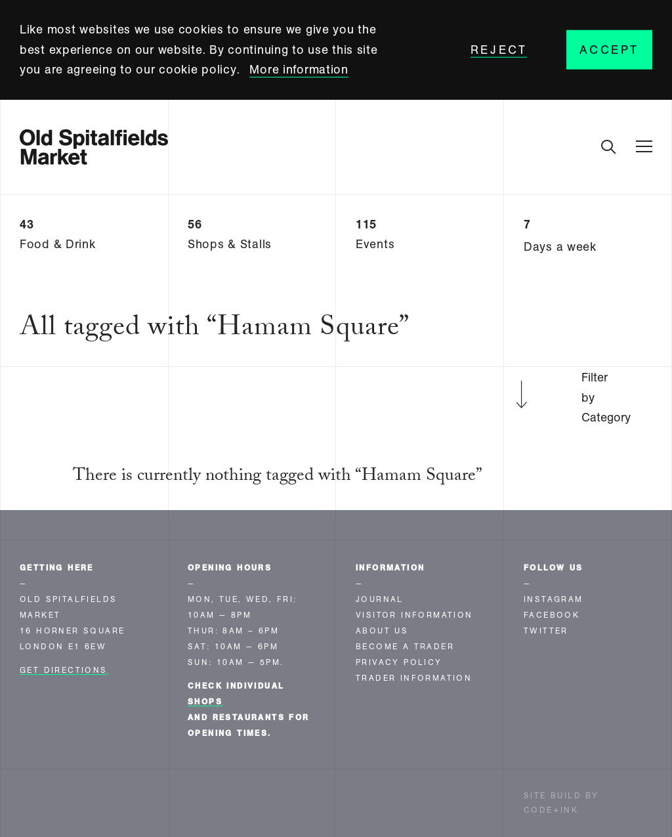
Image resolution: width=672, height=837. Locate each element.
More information (298, 69)
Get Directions (64, 670)
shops (205, 701)
